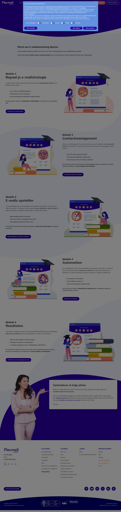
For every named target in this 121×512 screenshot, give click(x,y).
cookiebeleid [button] (83, 5)
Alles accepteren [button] (90, 25)
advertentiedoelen (33, 10)
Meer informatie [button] (31, 25)
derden (55, 7)
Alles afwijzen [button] (76, 25)
